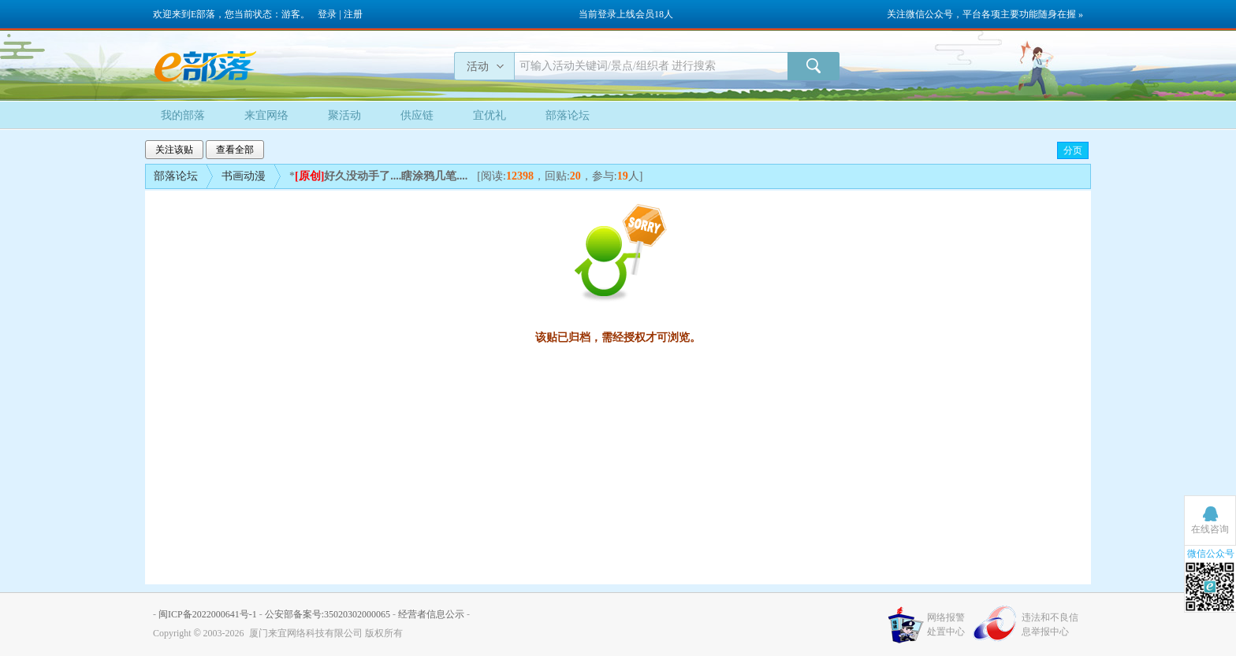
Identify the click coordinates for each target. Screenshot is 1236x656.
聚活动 (344, 115)
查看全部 (235, 149)
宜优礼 (489, 115)
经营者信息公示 (431, 614)
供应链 (417, 115)
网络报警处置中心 (946, 624)
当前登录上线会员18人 (626, 14)
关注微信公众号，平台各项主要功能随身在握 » (985, 14)
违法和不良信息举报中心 (1050, 624)
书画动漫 (244, 176)
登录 (327, 14)
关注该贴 (174, 149)
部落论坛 (567, 115)
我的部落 (183, 115)
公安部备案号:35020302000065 (327, 614)
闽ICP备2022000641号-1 (207, 614)
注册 (353, 14)
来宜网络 (266, 115)
